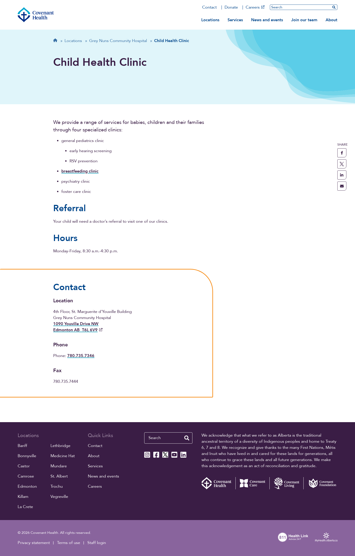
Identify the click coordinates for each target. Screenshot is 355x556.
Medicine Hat (62, 456)
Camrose (26, 476)
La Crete (25, 507)
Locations (210, 20)
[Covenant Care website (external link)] (252, 483)
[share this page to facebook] (341, 152)
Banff (22, 446)
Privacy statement (34, 543)
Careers (255, 7)
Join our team (304, 20)
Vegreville (59, 496)
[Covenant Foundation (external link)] (320, 483)
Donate (231, 7)
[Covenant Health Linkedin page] (183, 455)
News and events (267, 20)
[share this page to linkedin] (341, 175)
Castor (24, 466)
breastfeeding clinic (79, 171)
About (331, 20)
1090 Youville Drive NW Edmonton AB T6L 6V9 (78, 327)
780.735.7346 (80, 356)
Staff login (96, 543)
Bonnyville (27, 456)
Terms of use (68, 543)
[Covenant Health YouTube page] (174, 455)
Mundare (58, 466)
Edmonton (27, 486)
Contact (209, 7)
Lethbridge (60, 446)
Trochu (56, 486)
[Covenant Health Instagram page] (147, 455)
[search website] (334, 7)
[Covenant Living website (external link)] (286, 483)
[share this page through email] (341, 186)
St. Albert (59, 476)
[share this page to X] (341, 163)
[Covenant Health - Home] (218, 483)
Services (235, 20)
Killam (23, 496)
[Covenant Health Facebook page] (156, 455)
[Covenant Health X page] (165, 455)
